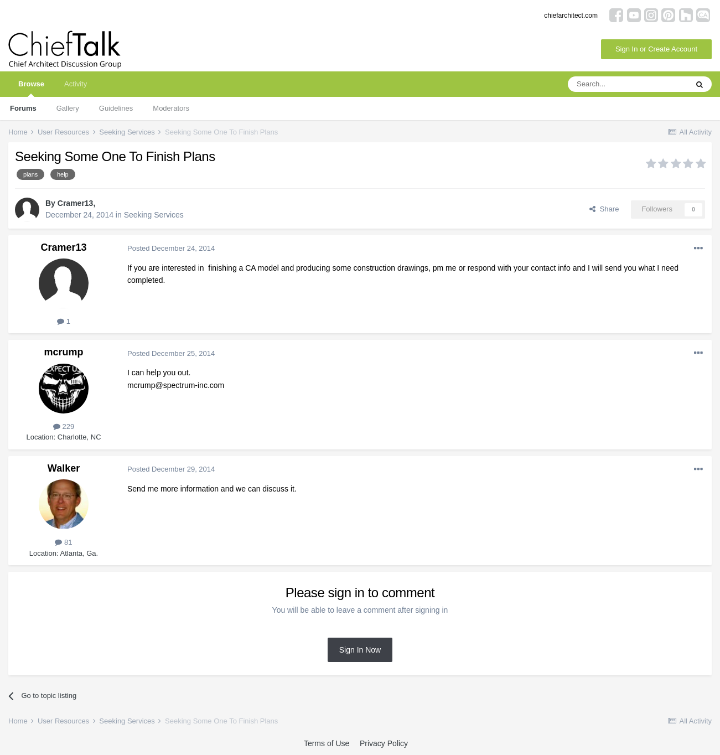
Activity (75, 84)
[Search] (627, 84)
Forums (23, 108)
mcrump (63, 352)
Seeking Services (154, 214)
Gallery (67, 108)
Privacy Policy (384, 743)
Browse (31, 88)
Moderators (171, 108)
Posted (171, 248)
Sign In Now (360, 649)
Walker (64, 468)
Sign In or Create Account (656, 49)
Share (604, 209)
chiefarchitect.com (571, 15)
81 (63, 542)
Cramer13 (76, 203)
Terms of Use (326, 743)
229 (63, 426)
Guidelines (116, 108)
